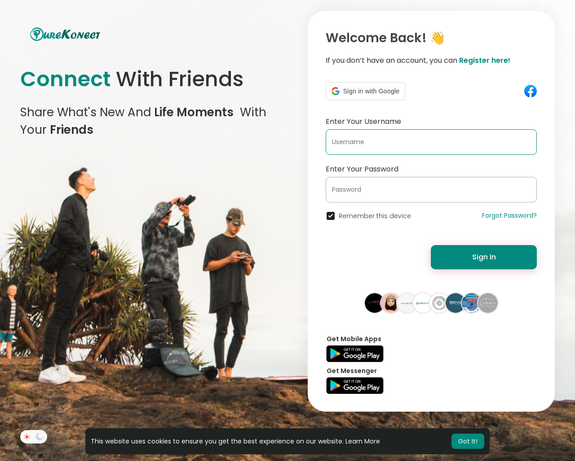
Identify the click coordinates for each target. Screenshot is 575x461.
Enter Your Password (362, 169)
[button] (365, 91)
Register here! (484, 60)
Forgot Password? (509, 215)
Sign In (484, 257)
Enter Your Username (363, 121)
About (513, 429)
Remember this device (375, 215)
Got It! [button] (468, 441)
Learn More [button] (362, 441)
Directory (540, 429)
